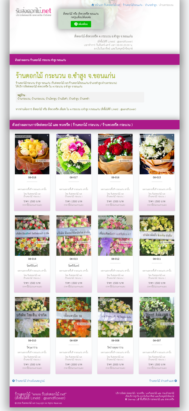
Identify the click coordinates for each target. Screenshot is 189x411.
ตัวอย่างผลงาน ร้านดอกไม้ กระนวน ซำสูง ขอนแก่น (40, 60)
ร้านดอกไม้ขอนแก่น (132, 5)
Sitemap (130, 400)
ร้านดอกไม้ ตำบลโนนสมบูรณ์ (28, 381)
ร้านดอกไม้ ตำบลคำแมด (163, 381)
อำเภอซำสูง (151, 5)
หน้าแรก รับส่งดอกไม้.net (105, 5)
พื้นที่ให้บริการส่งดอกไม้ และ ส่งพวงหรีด (155, 400)
